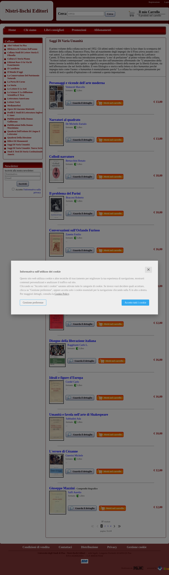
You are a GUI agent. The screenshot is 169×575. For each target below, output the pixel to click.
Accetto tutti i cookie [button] (135, 302)
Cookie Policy (62, 294)
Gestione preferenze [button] (33, 302)
